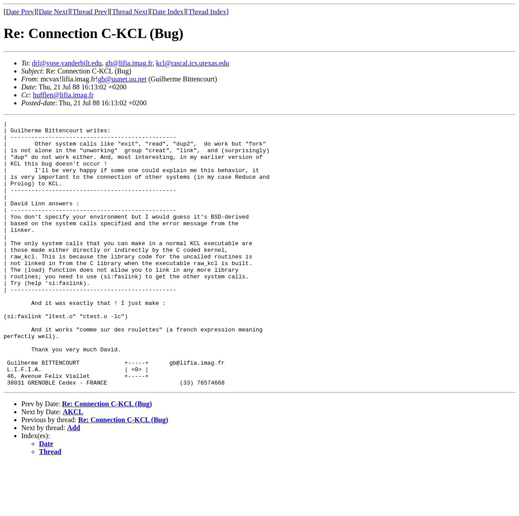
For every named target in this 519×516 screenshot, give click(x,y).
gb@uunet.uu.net (122, 79)
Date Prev (20, 11)
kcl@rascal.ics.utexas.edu (192, 63)
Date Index (168, 11)
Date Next (53, 11)
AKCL (73, 465)
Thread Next (129, 11)
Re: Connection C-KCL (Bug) (107, 457)
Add (73, 481)
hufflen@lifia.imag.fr (63, 95)
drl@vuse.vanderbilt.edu (67, 63)
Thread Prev (89, 11)
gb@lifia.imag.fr (129, 63)
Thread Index (207, 11)
